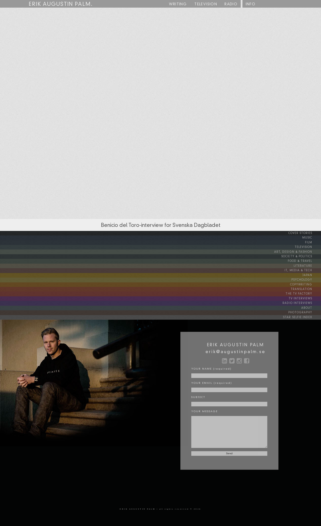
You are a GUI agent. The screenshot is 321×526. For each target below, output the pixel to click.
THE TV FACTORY (304, 292)
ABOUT (311, 306)
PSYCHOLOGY (306, 279)
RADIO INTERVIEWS (302, 301)
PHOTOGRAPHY (304, 311)
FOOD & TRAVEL (304, 260)
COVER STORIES (305, 233)
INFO (251, 4)
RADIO (230, 4)
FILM (312, 242)
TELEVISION (308, 247)
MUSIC (311, 238)
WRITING (178, 4)
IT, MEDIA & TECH (303, 269)
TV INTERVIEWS (305, 297)
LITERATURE (307, 265)
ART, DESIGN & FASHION (298, 251)
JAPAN (311, 274)
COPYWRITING (305, 283)
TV (205, 4)
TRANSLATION (306, 288)
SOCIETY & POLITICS (301, 256)
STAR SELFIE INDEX (303, 315)
